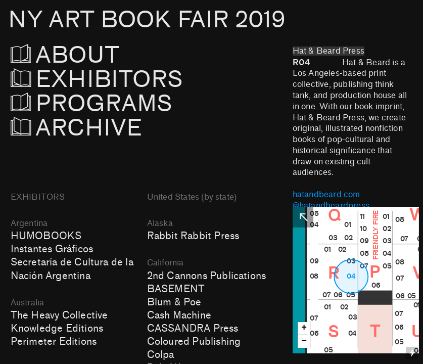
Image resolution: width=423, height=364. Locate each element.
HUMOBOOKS (46, 236)
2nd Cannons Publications (206, 276)
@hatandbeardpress (331, 205)
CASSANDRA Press (193, 328)
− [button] (304, 341)
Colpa (160, 354)
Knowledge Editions (57, 328)
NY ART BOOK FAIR (146, 20)
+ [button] (304, 328)
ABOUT (79, 55)
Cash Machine (179, 315)
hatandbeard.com (326, 194)
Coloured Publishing (194, 341)
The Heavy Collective (59, 315)
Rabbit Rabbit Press (193, 236)
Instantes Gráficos (52, 249)
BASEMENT (176, 289)
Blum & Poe (174, 302)
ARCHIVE (77, 128)
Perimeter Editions (54, 341)
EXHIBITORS (124, 80)
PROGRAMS (97, 104)
